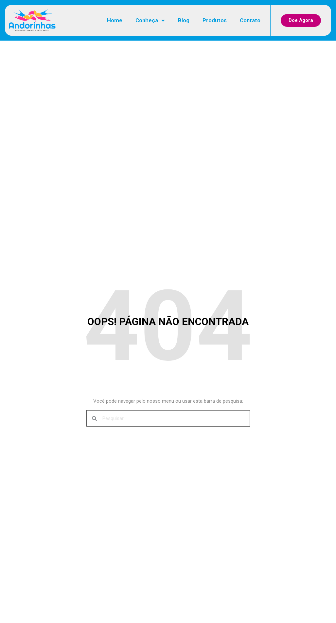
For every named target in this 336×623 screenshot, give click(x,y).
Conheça (150, 20)
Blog (183, 20)
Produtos (215, 20)
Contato (250, 20)
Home (114, 20)
